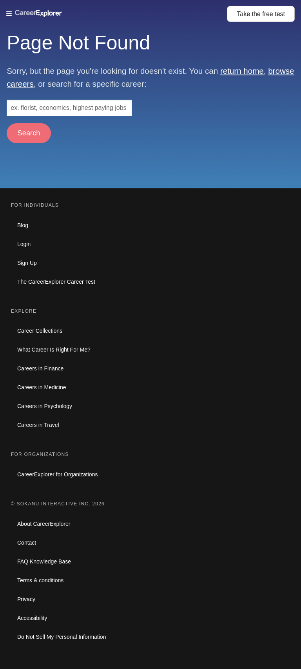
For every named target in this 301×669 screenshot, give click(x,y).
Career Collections (39, 331)
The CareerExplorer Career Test (56, 282)
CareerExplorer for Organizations (57, 474)
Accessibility (32, 618)
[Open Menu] (116, 13)
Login (24, 244)
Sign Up (27, 263)
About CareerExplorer (43, 524)
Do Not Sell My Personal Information (61, 637)
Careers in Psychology (44, 406)
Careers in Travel (38, 425)
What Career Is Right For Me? (54, 349)
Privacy (26, 599)
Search (29, 133)
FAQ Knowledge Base (44, 561)
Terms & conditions (40, 580)
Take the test (261, 14)
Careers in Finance (40, 368)
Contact (26, 543)
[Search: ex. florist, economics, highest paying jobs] (69, 108)
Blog (22, 225)
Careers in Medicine (41, 387)
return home (242, 70)
